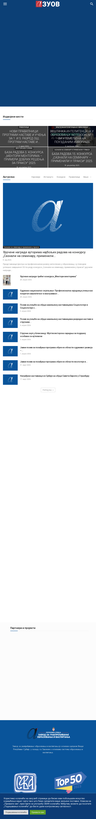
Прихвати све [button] (38, 812)
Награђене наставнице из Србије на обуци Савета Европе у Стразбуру (54, 376)
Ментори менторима (24, 148)
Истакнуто (48, 177)
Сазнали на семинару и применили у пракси (72, 150)
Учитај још (48, 390)
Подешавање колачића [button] (16, 812)
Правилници (24, 127)
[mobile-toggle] (5, 4)
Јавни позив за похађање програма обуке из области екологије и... (54, 362)
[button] (92, 4)
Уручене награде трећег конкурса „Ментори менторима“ (48, 276)
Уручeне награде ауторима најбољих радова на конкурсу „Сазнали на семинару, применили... (44, 254)
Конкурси (61, 177)
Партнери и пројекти (22, 630)
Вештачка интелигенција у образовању (72, 127)
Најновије (35, 177)
